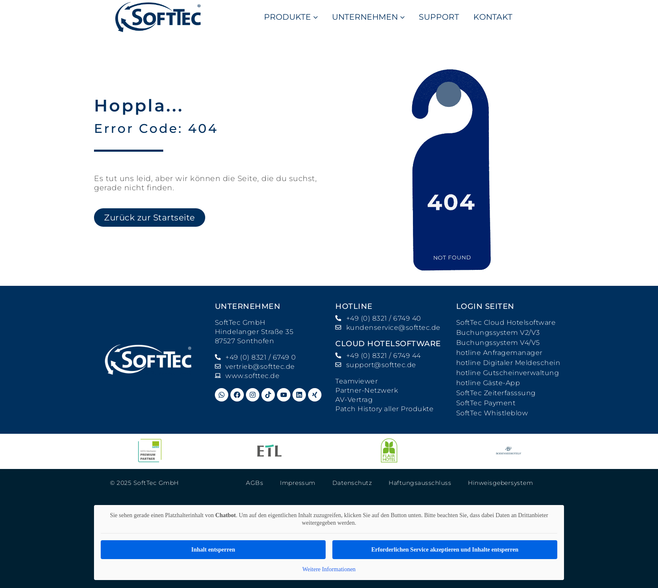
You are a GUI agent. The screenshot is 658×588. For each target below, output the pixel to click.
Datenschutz (352, 483)
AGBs (254, 483)
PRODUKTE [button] (291, 17)
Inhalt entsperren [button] (213, 550)
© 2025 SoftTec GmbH (144, 483)
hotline (354, 306)
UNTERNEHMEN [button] (368, 17)
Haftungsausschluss (420, 483)
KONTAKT (492, 17)
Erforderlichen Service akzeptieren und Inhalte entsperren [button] (445, 550)
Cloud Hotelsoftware (388, 343)
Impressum (298, 483)
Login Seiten (485, 306)
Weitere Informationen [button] (329, 569)
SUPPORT (439, 17)
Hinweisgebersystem (500, 483)
